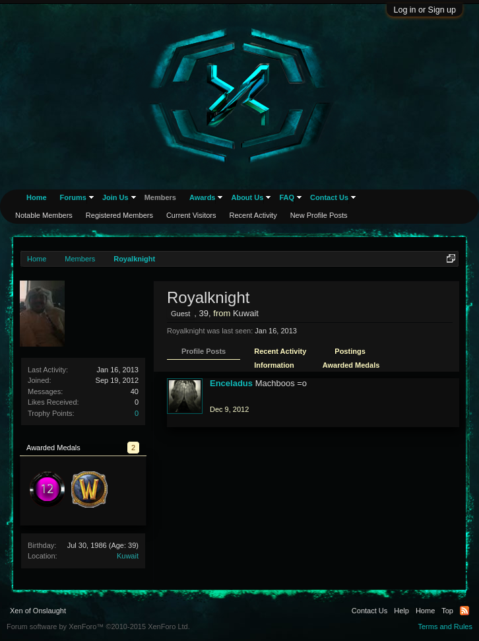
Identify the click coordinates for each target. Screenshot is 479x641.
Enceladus (231, 383)
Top (447, 611)
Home (36, 197)
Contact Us (329, 197)
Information (274, 365)
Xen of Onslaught (38, 611)
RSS (464, 610)
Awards (202, 197)
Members (160, 197)
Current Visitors (191, 215)
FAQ (286, 197)
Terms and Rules (445, 626)
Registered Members (119, 215)
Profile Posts (203, 351)
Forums (73, 197)
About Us (247, 197)
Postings (350, 351)
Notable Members (44, 215)
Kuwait (128, 556)
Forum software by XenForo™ (98, 626)
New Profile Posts (319, 215)
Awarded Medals (351, 365)
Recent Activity (280, 351)
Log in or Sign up (424, 10)
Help (401, 611)
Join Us (115, 197)
